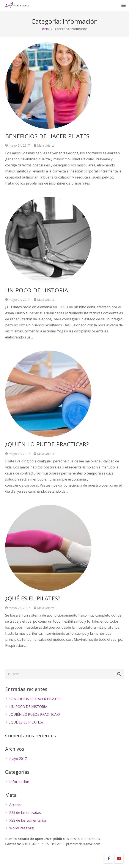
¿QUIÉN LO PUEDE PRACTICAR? (47, 444)
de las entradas (25, 812)
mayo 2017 (18, 758)
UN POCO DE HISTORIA (36, 290)
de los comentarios (28, 820)
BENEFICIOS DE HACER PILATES (47, 136)
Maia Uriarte (46, 145)
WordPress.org (21, 828)
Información (19, 781)
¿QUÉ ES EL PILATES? (32, 598)
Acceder (15, 804)
